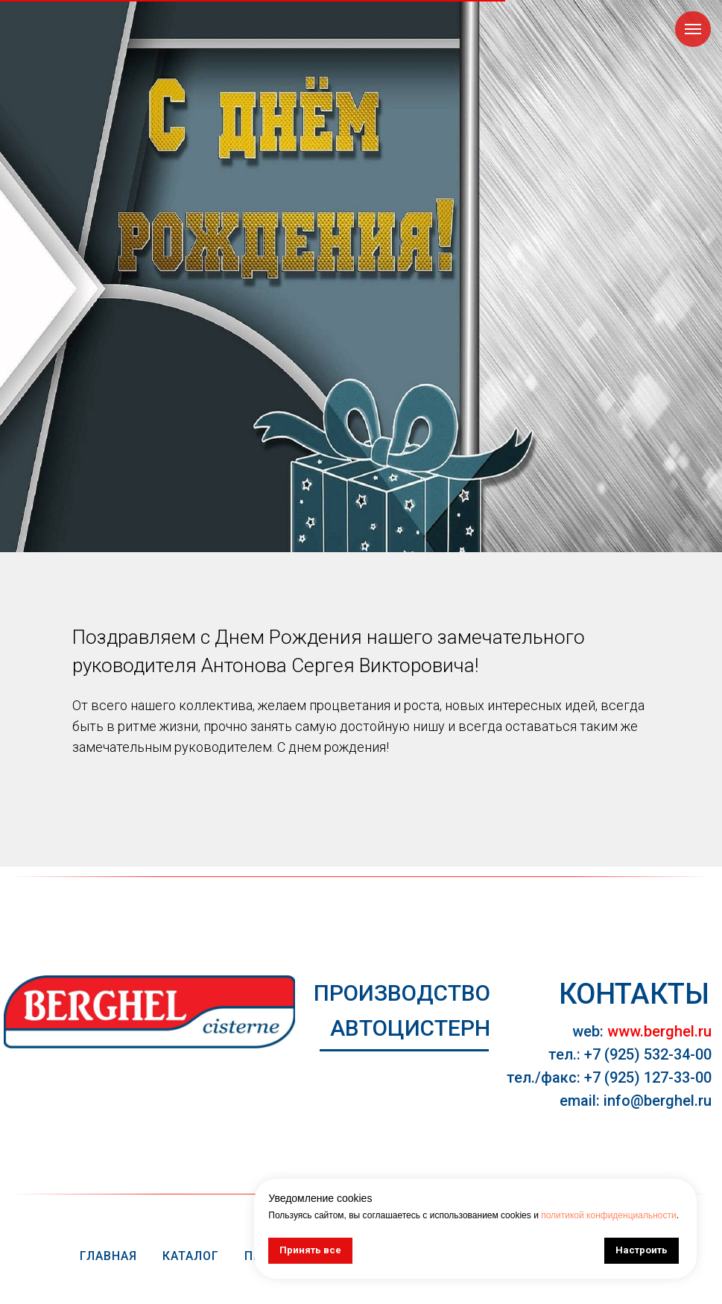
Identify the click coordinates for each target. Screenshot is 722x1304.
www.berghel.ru (659, 1031)
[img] (149, 1011)
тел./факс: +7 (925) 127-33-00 (609, 1077)
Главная (108, 1256)
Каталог (190, 1256)
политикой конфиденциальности (608, 1215)
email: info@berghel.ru (636, 1101)
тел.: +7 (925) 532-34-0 (625, 1054)
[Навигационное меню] (693, 29)
